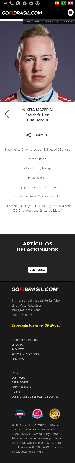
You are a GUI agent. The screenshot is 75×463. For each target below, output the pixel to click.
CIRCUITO (17, 344)
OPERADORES (20, 382)
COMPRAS (18, 359)
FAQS (15, 373)
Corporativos (51, 21)
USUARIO (17, 392)
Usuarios (68, 21)
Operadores (32, 21)
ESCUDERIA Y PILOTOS (25, 340)
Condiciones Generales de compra (35, 396)
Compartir (37, 135)
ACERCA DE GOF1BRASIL (26, 354)
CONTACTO (18, 377)
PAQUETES (18, 349)
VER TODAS (37, 269)
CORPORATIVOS (21, 387)
